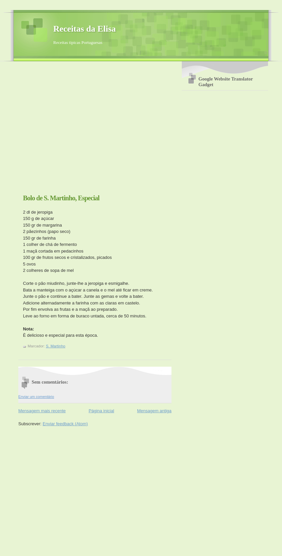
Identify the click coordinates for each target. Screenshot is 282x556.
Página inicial (101, 410)
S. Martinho (55, 346)
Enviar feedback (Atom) (65, 423)
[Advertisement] (62, 130)
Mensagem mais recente (42, 410)
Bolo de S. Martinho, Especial (61, 198)
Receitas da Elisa (84, 29)
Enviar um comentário (36, 397)
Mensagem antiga (154, 410)
